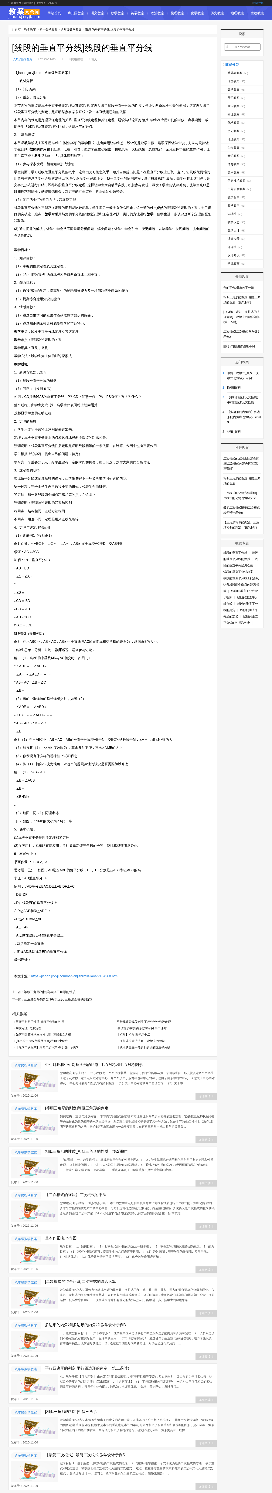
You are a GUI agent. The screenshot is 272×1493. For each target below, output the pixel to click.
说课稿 (235, 214)
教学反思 (236, 222)
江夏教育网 (14, 2)
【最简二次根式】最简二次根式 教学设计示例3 (47, 1047)
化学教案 (197, 13)
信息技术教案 (239, 180)
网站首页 (54, 13)
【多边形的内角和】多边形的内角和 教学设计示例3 (244, 417)
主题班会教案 (239, 189)
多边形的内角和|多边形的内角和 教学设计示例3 (85, 1324)
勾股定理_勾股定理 (28, 1027)
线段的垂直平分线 (235, 552)
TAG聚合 (52, 2)
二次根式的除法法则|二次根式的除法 (141, 1040)
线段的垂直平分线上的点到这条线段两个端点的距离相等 (241, 584)
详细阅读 (206, 1096)
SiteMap (40, 2)
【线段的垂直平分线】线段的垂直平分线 (143, 1047)
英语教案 (137, 13)
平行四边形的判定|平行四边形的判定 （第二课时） (88, 1368)
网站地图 (28, 2)
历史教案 (217, 13)
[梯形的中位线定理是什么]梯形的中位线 (42, 1040)
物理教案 (177, 13)
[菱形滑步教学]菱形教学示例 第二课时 (142, 1027)
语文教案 (97, 13)
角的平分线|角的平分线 (238, 287)
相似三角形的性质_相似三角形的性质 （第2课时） (88, 1151)
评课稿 (235, 247)
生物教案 (257, 13)
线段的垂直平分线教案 (238, 571)
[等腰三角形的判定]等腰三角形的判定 (76, 1108)
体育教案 (236, 164)
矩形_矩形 (234, 431)
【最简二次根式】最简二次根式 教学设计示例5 (85, 1454)
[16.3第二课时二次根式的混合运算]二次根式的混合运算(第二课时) (241, 317)
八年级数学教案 (71, 29)
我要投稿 (258, 2)
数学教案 (117, 13)
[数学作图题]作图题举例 (239, 346)
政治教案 (157, 13)
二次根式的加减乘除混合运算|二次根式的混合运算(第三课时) (241, 463)
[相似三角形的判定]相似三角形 (71, 1411)
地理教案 (237, 13)
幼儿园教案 (75, 13)
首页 (18, 29)
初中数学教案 (48, 29)
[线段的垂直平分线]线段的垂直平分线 (109, 29)
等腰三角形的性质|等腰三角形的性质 (48, 991)
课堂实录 (236, 238)
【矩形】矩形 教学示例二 (133, 1034)
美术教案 (236, 172)
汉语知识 (236, 255)
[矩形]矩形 (234, 387)
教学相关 (236, 197)
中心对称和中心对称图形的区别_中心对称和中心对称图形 (94, 1064)
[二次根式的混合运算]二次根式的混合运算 (80, 1281)
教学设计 (236, 230)
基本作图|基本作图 (61, 1238)
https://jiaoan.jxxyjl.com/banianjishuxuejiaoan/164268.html (74, 976)
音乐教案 (236, 156)
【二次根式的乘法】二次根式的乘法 (75, 1194)
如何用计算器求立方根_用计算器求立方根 (43, 1034)
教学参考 (236, 205)
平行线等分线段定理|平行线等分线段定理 (144, 1021)
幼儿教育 (236, 263)
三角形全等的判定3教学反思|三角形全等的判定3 (55, 999)
